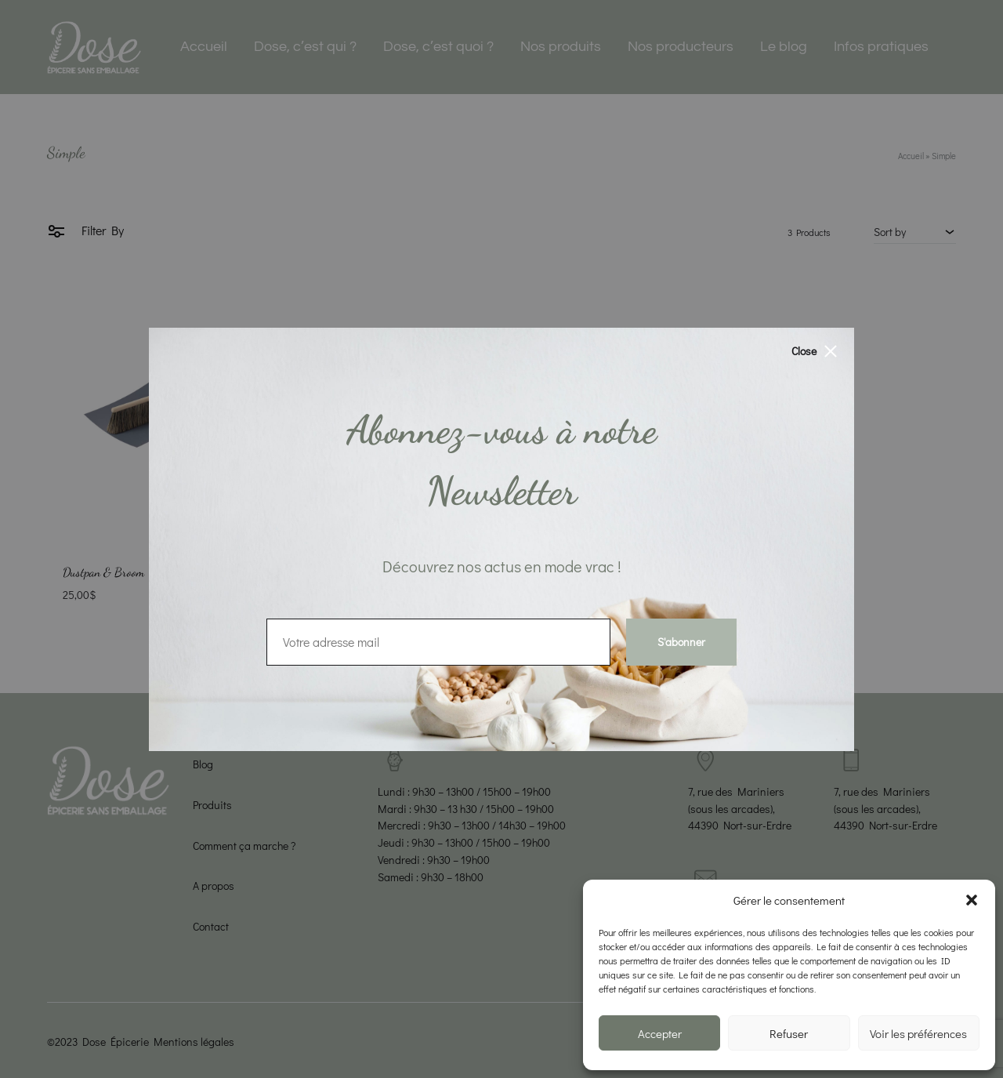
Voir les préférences (918, 1033)
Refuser (788, 1033)
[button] (971, 900)
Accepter (660, 1033)
